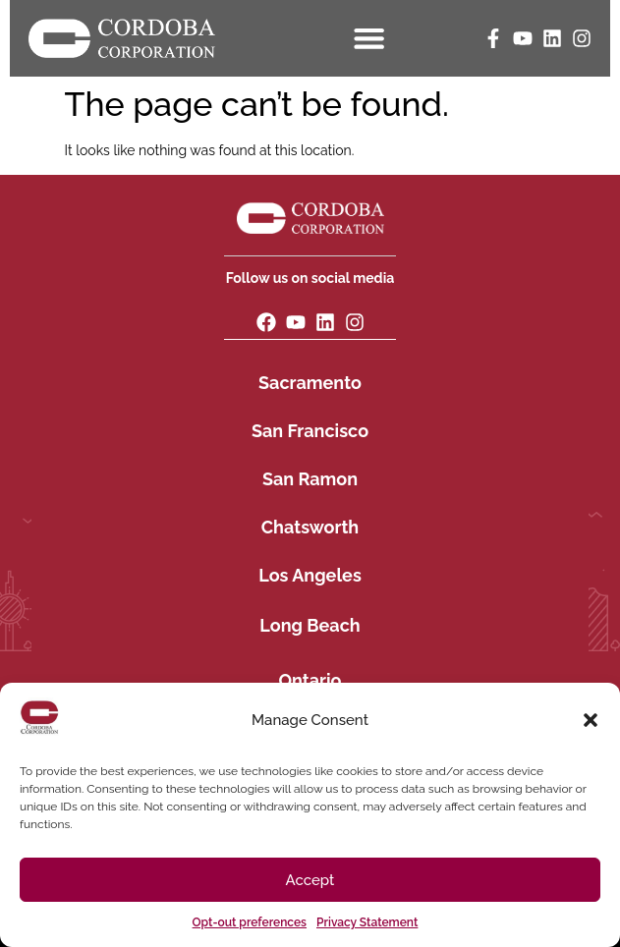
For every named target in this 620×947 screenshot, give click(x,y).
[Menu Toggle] (372, 38)
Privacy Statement (367, 922)
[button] (590, 720)
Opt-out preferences (250, 922)
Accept (310, 880)
